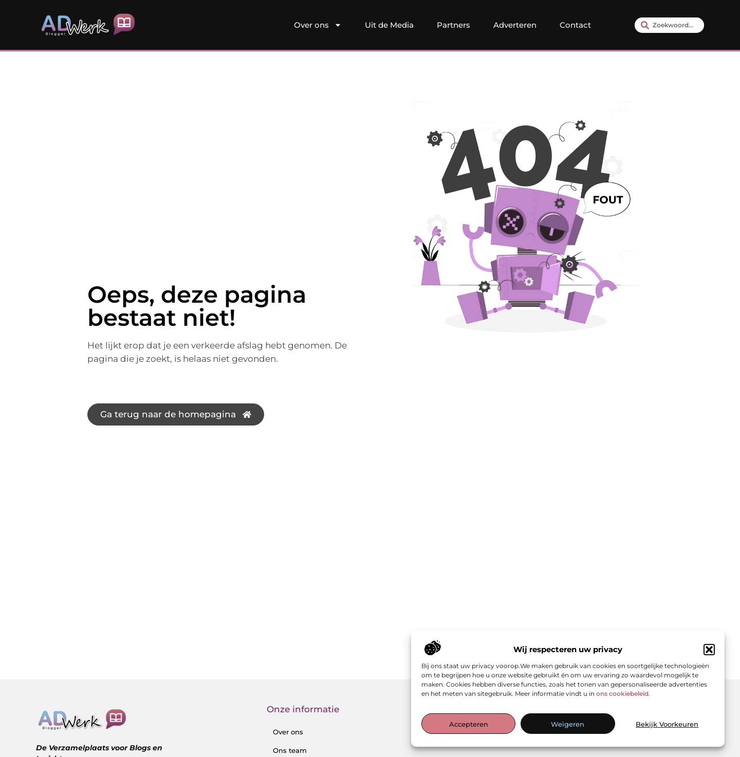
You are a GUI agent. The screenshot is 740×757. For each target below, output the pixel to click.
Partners (453, 25)
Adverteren (514, 25)
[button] (709, 649)
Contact (575, 25)
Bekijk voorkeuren (667, 724)
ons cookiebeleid (622, 693)
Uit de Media (389, 25)
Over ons (318, 25)
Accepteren (468, 724)
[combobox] (669, 25)
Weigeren (567, 724)
